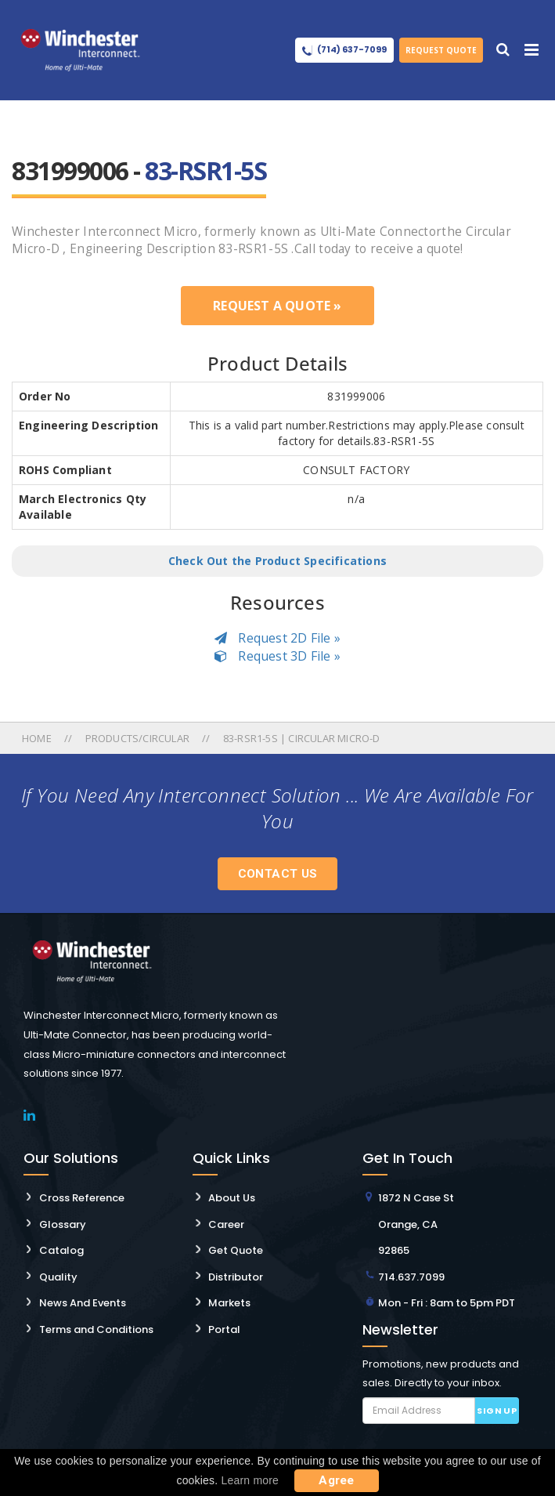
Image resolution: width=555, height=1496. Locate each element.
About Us (231, 1197)
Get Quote (235, 1250)
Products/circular (137, 738)
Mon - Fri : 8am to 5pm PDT (446, 1302)
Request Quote (441, 50)
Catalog (61, 1250)
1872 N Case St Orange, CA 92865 (416, 1224)
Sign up (497, 1410)
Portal (224, 1329)
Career (226, 1224)
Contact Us (278, 874)
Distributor (235, 1277)
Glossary (62, 1224)
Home (38, 738)
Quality (58, 1277)
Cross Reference (81, 1197)
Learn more (250, 1480)
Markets (229, 1302)
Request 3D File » (277, 656)
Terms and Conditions (96, 1329)
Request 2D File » (277, 638)
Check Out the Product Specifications (277, 560)
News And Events (82, 1302)
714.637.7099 (411, 1277)
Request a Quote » (277, 305)
